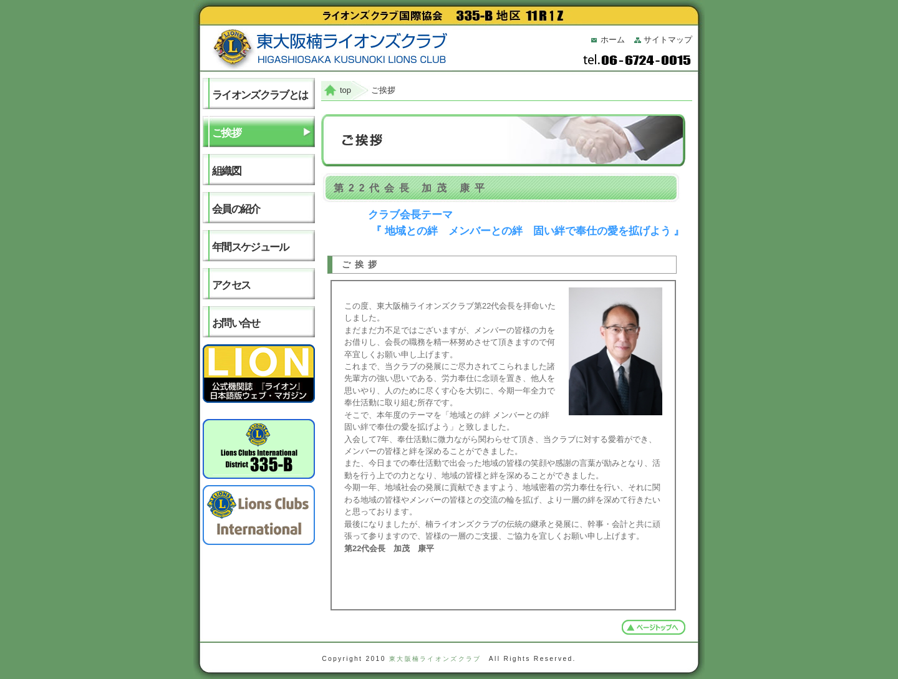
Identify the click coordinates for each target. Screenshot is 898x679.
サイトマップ (668, 39)
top (345, 90)
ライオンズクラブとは (259, 95)
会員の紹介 (236, 209)
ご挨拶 (226, 133)
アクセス (231, 285)
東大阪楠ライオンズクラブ (435, 658)
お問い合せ (236, 323)
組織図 (226, 171)
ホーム (613, 39)
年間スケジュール (250, 247)
